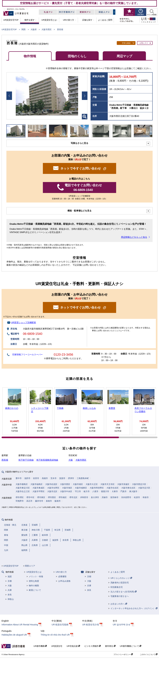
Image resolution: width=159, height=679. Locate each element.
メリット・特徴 (36, 576)
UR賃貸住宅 (56, 646)
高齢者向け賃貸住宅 (120, 582)
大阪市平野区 (38, 491)
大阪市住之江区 (23, 491)
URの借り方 (61, 572)
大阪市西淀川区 (139, 484)
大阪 (70, 460)
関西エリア (30, 566)
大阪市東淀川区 (23, 488)
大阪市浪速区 (123, 484)
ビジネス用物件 (92, 646)
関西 (24, 29)
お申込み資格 (64, 581)
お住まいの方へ (119, 604)
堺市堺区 (20, 497)
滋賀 (10, 576)
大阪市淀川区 (144, 488)
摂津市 (71, 478)
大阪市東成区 (38, 488)
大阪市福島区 (36, 484)
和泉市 (146, 497)
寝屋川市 (105, 491)
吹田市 (36, 478)
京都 (10, 581)
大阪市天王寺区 (107, 484)
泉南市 (49, 501)
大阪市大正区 (92, 484)
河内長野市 (126, 497)
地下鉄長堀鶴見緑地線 (47, 460)
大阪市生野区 (53, 488)
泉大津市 (95, 497)
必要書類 (62, 576)
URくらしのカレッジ (121, 578)
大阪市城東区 (81, 488)
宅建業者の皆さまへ (120, 596)
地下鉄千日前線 (26, 460)
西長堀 (5, 460)
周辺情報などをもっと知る (134, 237)
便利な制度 (34, 581)
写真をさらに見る (79, 143)
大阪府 (34, 29)
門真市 (123, 491)
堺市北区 (73, 497)
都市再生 (110, 646)
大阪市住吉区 (112, 488)
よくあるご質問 (118, 572)
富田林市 (114, 497)
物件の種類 (34, 585)
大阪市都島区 (22, 484)
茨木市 (54, 478)
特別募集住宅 (117, 587)
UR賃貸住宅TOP (9, 29)
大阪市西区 (46, 29)
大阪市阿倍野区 (97, 488)
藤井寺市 (39, 501)
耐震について (35, 590)
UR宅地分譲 (73, 646)
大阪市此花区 (51, 484)
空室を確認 (126, 43)
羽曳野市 (20, 501)
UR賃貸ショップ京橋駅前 (23, 322)
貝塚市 (105, 497)
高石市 (29, 501)
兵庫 (10, 590)
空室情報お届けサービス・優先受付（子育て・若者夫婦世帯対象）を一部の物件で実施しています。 (79, 3)
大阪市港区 (78, 484)
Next (84, 95)
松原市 (137, 497)
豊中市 (19, 478)
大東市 (115, 491)
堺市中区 (30, 497)
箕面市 (62, 478)
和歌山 (11, 599)
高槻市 (45, 478)
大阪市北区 (52, 491)
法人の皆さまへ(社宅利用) (123, 591)
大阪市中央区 (66, 491)
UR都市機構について (130, 646)
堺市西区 (52, 497)
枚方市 (87, 491)
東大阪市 (133, 491)
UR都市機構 (40, 646)
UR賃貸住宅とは (33, 572)
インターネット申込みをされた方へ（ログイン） (134, 608)
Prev (9, 95)
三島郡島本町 (83, 478)
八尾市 (95, 491)
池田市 (27, 478)
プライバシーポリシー (123, 654)
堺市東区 (41, 497)
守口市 (78, 491)
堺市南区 (63, 497)
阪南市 (58, 501)
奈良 (10, 594)
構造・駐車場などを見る (79, 210)
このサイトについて (148, 654)
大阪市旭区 (67, 488)
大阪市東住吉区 (128, 488)
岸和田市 (84, 497)
